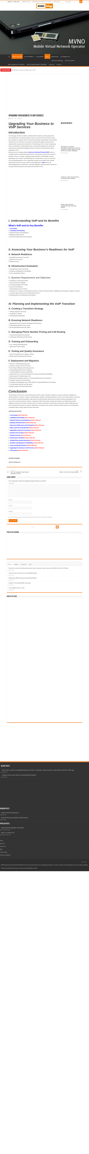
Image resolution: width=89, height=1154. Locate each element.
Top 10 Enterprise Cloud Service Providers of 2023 (20, 472)
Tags (30, 564)
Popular (16, 564)
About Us (59, 64)
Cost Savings (13, 228)
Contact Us (52, 64)
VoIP (43, 162)
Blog (1, 849)
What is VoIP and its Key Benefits (69, 471)
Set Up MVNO (40, 56)
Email (10, 505)
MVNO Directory (26, 1)
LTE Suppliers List (65, 56)
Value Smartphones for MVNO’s (16, 64)
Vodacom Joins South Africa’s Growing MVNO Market (70, 177)
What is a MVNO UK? (7, 833)
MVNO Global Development (10, 813)
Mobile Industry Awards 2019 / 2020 (41, 1)
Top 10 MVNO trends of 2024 (16, 588)
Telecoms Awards (69, 60)
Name (11, 499)
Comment (12, 483)
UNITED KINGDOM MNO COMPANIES (37, 64)
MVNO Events (54, 56)
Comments (23, 564)
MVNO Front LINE (17, 56)
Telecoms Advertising (57, 60)
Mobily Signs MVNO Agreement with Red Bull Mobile (68, 206)
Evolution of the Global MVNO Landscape (20, 583)
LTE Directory (56, 1)
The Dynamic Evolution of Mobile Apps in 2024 (23, 70)
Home (9, 56)
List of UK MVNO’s (28, 56)
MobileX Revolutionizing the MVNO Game (14, 818)
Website (11, 511)
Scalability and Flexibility (17, 230)
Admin (11, 118)
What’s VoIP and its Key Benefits (26, 225)
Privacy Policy (3, 852)
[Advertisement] (44, 738)
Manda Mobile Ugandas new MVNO (12, 828)
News (46, 56)
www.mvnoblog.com (14, 462)
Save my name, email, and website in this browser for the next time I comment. (31, 517)
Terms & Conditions (5, 855)
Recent (10, 564)
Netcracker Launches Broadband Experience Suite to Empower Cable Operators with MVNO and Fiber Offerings (70, 149)
